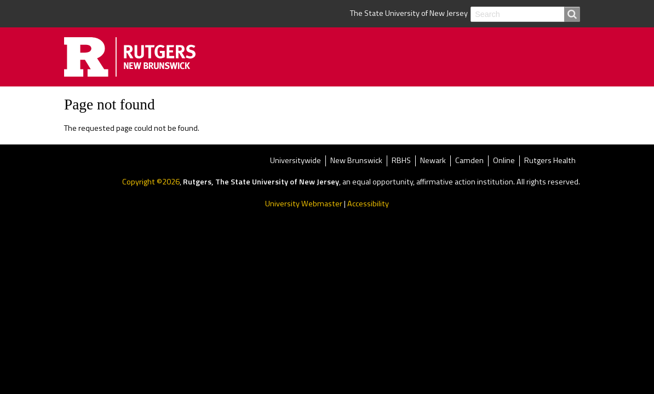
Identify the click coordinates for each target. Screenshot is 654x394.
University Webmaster (303, 204)
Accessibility (368, 204)
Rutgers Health (550, 161)
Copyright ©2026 (151, 182)
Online (504, 161)
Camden (469, 161)
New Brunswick (356, 161)
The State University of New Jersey (409, 13)
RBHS (401, 161)
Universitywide (295, 161)
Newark (433, 161)
